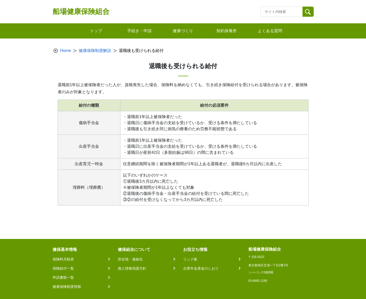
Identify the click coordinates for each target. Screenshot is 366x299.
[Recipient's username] (281, 12)
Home (65, 50)
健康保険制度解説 (95, 50)
